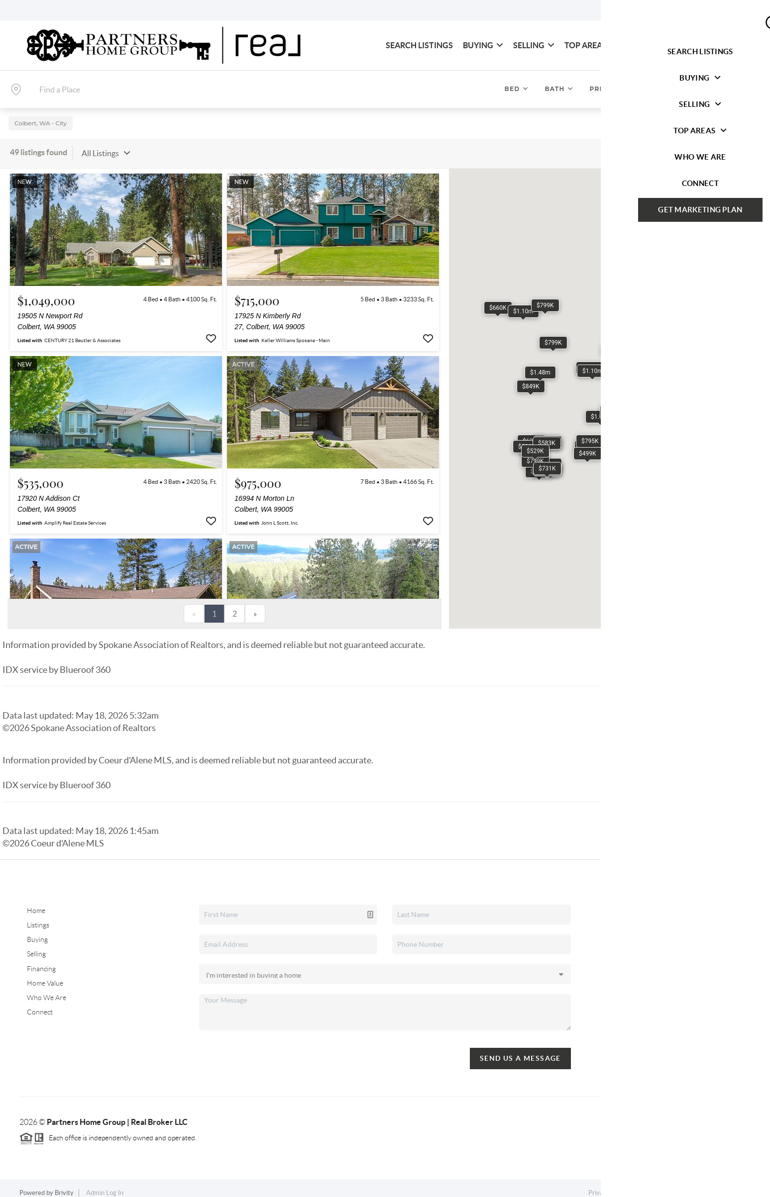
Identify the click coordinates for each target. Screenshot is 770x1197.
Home (36, 903)
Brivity (64, 1185)
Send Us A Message (520, 1050)
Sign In (731, 10)
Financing (41, 960)
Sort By (643, 144)
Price (605, 88)
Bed (517, 88)
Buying (483, 45)
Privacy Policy (608, 1185)
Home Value (45, 975)
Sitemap (739, 1185)
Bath (559, 88)
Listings (38, 917)
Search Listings (419, 45)
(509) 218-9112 (670, 1005)
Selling (533, 45)
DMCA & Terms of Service (678, 1185)
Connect (713, 45)
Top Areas (590, 45)
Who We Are (652, 45)
